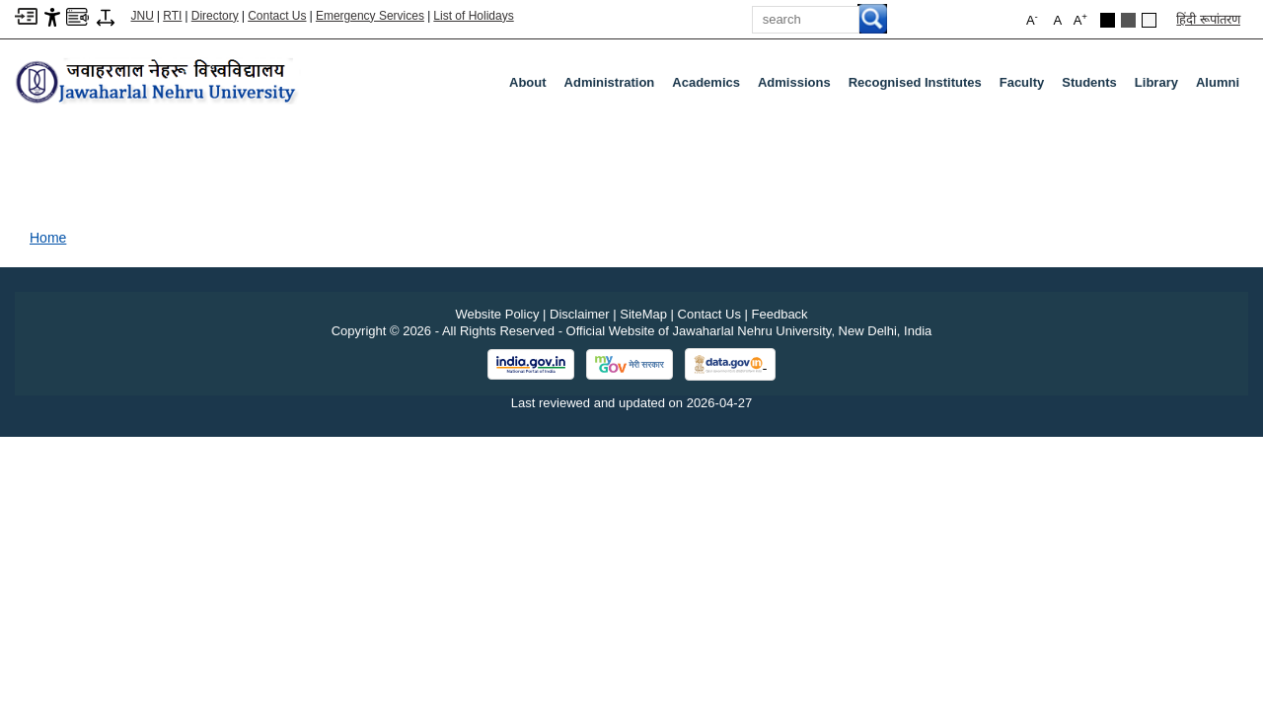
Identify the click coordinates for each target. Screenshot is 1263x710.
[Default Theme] (1149, 20)
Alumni (1217, 82)
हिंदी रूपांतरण (1208, 19)
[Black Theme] (1107, 20)
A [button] (1080, 19)
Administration (613, 87)
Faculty (1026, 87)
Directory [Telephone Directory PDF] (215, 16)
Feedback (780, 314)
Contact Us (277, 16)
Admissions (798, 87)
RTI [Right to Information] (172, 16)
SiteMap (643, 314)
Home (48, 238)
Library (1160, 87)
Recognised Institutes (915, 82)
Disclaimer (580, 314)
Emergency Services (370, 16)
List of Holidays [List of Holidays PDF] (473, 16)
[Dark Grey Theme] (1128, 20)
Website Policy (497, 314)
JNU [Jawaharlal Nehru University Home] (142, 16)
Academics (710, 87)
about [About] (528, 82)
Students (1093, 87)
